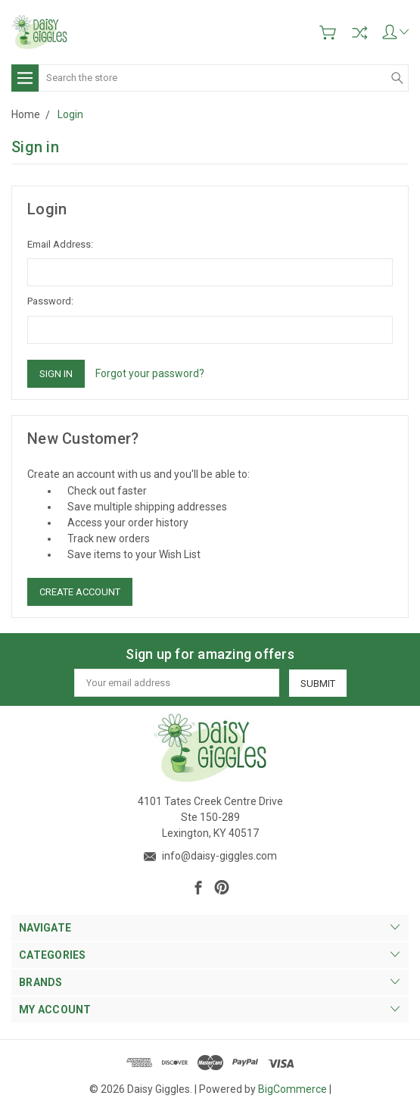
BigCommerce (292, 1089)
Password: (50, 301)
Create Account (79, 592)
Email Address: (60, 244)
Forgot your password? (149, 373)
